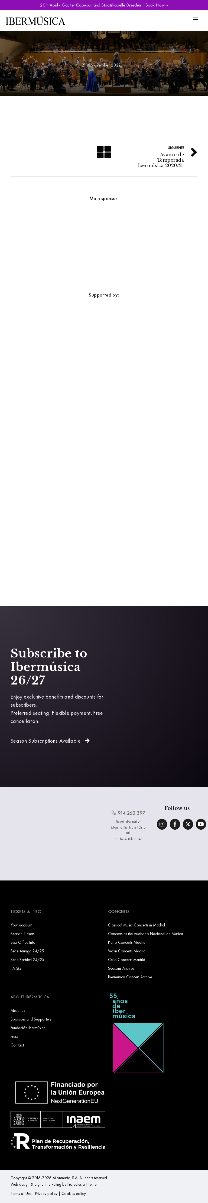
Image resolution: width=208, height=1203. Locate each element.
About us (18, 1010)
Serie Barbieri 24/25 (27, 959)
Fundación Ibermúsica (28, 1027)
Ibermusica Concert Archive (130, 976)
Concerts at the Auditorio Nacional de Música (145, 933)
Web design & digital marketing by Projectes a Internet (54, 1184)
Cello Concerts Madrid (126, 959)
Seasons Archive (121, 968)
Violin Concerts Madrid (126, 950)
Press (14, 1036)
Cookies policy (73, 1193)
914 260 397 (128, 813)
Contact (17, 1045)
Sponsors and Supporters (31, 1019)
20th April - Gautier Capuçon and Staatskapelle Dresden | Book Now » (104, 5)
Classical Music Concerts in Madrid (136, 925)
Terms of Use (21, 1193)
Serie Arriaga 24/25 (27, 950)
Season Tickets (22, 933)
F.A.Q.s (16, 968)
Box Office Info (23, 942)
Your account (21, 925)
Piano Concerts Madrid (126, 942)
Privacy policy (46, 1193)
